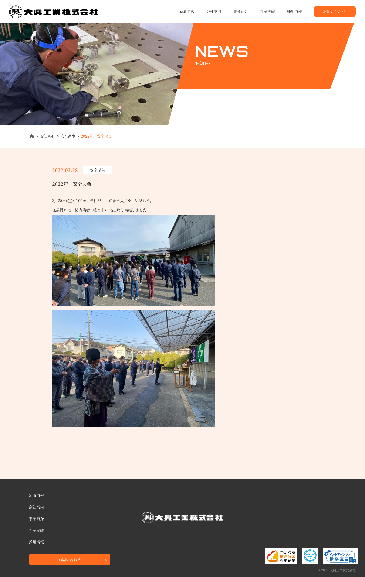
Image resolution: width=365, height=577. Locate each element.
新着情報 (186, 11)
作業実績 (267, 11)
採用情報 (294, 11)
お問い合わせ (334, 11)
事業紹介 (240, 11)
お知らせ (47, 136)
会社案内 (213, 11)
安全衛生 (68, 136)
